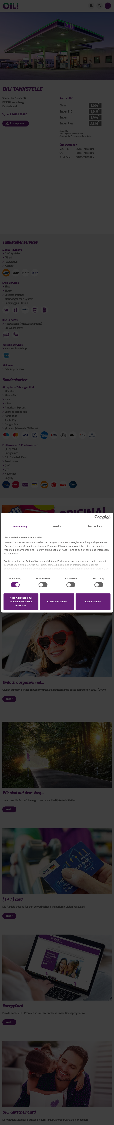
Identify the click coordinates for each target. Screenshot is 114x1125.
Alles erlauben (93, 601)
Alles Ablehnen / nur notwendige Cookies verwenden (21, 601)
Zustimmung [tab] (20, 526)
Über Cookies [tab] (94, 526)
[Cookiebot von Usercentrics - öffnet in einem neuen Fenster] (96, 517)
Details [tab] (57, 526)
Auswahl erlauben (57, 601)
